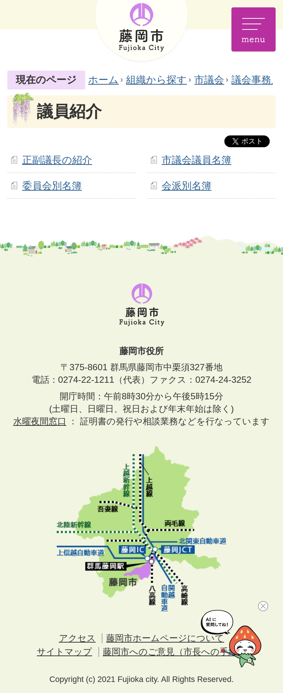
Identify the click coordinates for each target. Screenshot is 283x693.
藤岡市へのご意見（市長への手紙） (174, 652)
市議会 (209, 79)
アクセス (77, 638)
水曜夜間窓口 (39, 421)
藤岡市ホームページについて (165, 638)
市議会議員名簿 (196, 160)
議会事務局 (256, 79)
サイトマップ (64, 652)
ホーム (103, 79)
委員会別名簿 (52, 185)
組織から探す (156, 79)
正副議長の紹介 (57, 160)
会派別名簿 (187, 185)
